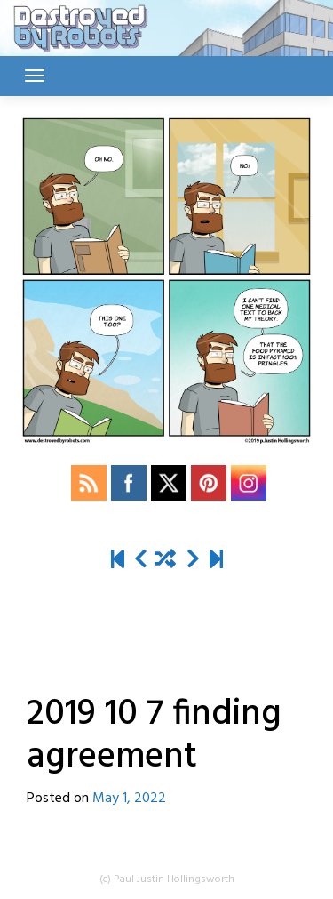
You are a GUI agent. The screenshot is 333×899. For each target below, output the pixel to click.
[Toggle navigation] (34, 75)
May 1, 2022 (129, 798)
